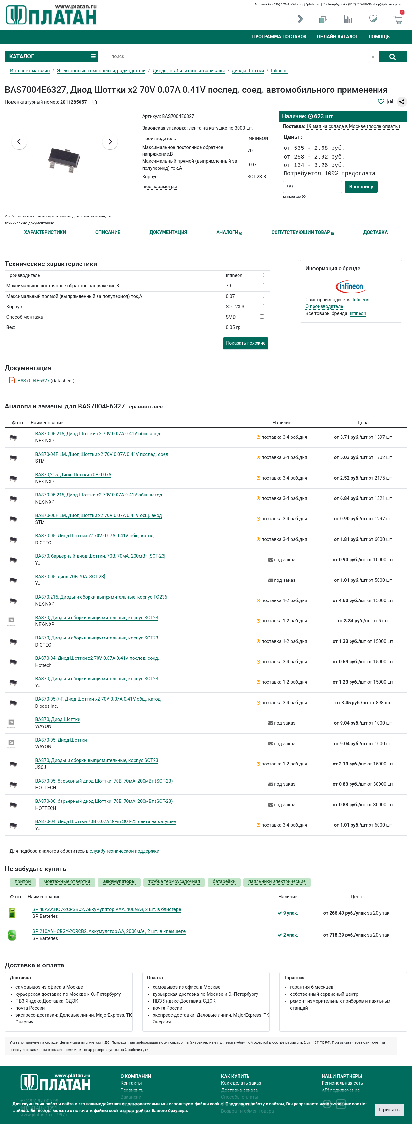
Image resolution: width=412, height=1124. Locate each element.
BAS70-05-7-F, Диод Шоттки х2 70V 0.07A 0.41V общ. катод (98, 699)
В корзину (361, 187)
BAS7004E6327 (33, 381)
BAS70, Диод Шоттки (57, 719)
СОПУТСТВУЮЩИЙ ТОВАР (302, 233)
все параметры (160, 186)
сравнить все (146, 407)
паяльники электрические (277, 881)
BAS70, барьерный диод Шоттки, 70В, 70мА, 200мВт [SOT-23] (100, 556)
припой (23, 881)
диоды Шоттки (248, 70)
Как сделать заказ (241, 1083)
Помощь (379, 37)
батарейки (224, 881)
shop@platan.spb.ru (387, 4)
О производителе (324, 306)
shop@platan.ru (308, 4)
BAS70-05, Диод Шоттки (61, 740)
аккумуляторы (119, 881)
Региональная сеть (342, 1083)
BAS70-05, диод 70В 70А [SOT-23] (70, 577)
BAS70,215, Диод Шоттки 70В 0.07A (73, 474)
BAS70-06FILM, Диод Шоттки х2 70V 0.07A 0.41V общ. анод (98, 515)
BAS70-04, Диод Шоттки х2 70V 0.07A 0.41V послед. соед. (97, 658)
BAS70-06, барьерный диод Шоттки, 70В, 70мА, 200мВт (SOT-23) (104, 801)
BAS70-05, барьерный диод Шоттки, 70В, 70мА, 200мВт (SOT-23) (104, 781)
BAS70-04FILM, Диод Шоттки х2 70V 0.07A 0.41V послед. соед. (102, 454)
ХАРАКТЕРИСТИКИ (45, 232)
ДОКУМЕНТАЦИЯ (168, 232)
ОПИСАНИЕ (107, 232)
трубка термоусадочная (174, 881)
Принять (389, 1110)
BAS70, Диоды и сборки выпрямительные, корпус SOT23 (96, 617)
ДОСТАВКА (375, 232)
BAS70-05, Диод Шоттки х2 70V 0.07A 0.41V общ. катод (94, 536)
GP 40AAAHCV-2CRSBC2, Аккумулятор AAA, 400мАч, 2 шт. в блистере (106, 909)
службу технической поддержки (125, 851)
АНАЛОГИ (229, 233)
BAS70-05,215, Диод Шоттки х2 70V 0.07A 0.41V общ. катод (98, 495)
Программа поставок (279, 37)
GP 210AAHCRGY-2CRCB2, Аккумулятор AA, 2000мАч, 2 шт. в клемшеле (109, 931)
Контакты (131, 1083)
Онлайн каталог (337, 37)
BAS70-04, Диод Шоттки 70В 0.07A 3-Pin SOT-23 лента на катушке (105, 821)
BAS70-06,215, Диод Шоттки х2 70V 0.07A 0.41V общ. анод (97, 434)
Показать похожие (245, 343)
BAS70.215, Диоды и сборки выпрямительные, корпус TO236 (101, 597)
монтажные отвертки (67, 881)
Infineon (361, 300)
